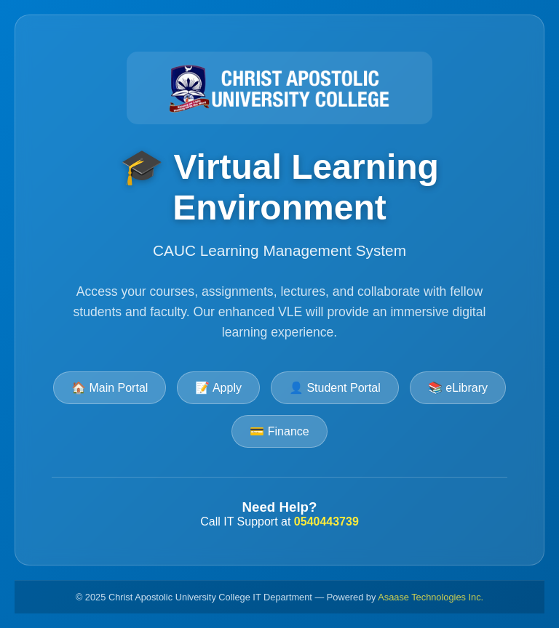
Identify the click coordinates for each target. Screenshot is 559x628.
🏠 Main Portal (109, 388)
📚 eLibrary (458, 388)
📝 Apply (218, 388)
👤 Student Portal (335, 388)
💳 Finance (279, 431)
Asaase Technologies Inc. (430, 597)
